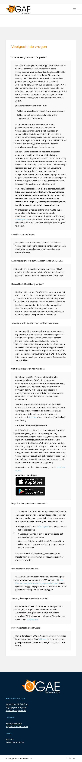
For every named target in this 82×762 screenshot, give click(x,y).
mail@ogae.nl (21, 219)
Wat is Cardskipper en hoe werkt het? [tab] (28, 368)
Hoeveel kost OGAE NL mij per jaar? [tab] (27, 284)
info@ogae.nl (43, 526)
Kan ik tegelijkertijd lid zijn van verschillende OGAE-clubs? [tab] (37, 260)
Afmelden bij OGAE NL (16, 710)
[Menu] (74, 9)
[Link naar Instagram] (70, 758)
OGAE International (15, 742)
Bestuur (9, 739)
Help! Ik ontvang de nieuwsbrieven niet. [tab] (29, 503)
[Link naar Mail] (74, 758)
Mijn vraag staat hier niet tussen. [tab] (26, 627)
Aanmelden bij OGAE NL (17, 704)
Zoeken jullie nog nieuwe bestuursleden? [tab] (29, 598)
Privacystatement (14, 723)
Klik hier (33, 417)
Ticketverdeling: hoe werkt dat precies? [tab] (29, 57)
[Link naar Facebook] (66, 758)
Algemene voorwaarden (17, 726)
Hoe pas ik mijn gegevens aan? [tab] (25, 568)
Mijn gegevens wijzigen (16, 707)
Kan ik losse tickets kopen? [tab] (23, 234)
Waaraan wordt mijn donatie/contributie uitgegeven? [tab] (35, 323)
